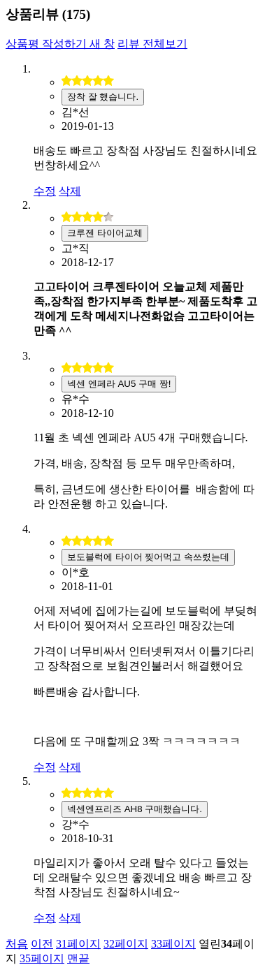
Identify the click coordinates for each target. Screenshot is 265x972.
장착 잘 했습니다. (102, 96)
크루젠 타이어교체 (105, 233)
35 (42, 958)
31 (78, 944)
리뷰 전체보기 (152, 44)
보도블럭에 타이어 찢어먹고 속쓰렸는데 (148, 557)
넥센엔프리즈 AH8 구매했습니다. (134, 809)
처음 (17, 944)
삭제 (70, 191)
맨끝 (78, 958)
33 (173, 944)
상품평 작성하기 (60, 44)
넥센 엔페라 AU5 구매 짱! (119, 383)
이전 (42, 944)
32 (125, 944)
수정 (45, 191)
